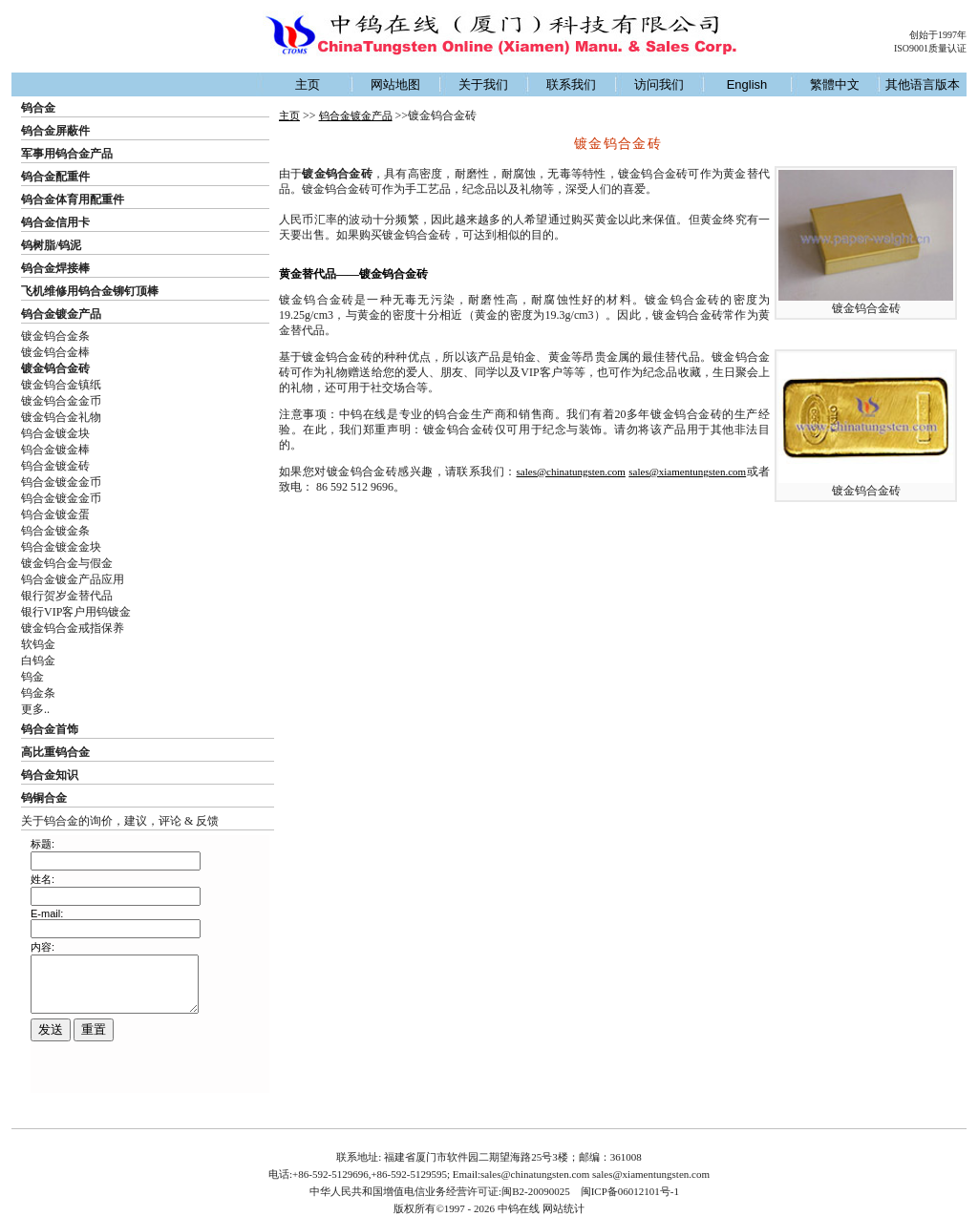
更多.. (35, 709)
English (747, 84)
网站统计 (563, 1208)
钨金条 (38, 693)
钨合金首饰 (49, 729)
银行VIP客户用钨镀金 (76, 612)
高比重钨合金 (55, 752)
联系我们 (571, 84)
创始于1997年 (938, 35)
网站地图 (395, 84)
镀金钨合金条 (55, 336)
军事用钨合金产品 (67, 153)
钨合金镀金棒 (55, 449)
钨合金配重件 (55, 176)
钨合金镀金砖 (55, 465)
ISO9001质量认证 (930, 48)
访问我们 (659, 84)
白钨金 (38, 660)
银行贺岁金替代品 (67, 595)
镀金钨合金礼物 (61, 417)
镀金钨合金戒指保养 (72, 628)
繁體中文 (835, 84)
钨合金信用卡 (55, 222)
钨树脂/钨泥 (51, 245)
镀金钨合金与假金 (67, 563)
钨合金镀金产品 (61, 314)
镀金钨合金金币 (61, 401)
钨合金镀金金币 (61, 482)
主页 (307, 84)
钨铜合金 (44, 798)
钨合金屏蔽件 (55, 130)
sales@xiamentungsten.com (687, 471)
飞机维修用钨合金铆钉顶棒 (90, 291)
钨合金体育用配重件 (72, 199)
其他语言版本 (922, 84)
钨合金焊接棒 (55, 268)
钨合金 (38, 108)
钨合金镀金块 (55, 433)
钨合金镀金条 (55, 530)
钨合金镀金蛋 (55, 514)
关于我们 (483, 84)
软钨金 (38, 644)
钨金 (32, 676)
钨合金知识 (49, 775)
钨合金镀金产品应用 (72, 579)
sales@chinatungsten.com (571, 471)
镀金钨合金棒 (55, 352)
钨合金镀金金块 (61, 547)
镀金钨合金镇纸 (61, 384)
